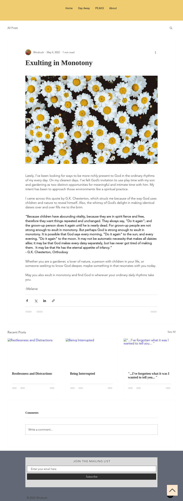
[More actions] (155, 52)
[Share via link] (53, 300)
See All (171, 331)
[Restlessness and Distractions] (33, 353)
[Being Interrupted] (91, 353)
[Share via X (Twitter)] (36, 300)
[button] (171, 27)
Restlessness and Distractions (32, 373)
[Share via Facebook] (27, 300)
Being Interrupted (82, 373)
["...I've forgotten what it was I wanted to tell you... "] (149, 353)
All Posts (13, 28)
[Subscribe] (91, 476)
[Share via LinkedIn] (44, 300)
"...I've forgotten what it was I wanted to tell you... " (148, 375)
